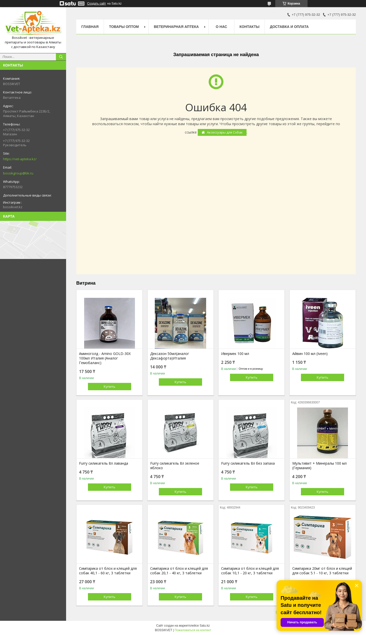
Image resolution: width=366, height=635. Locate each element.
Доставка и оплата (289, 27)
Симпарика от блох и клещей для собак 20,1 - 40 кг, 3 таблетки (179, 570)
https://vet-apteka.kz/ (20, 159)
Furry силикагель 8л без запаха (248, 463)
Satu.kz (205, 625)
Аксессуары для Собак (225, 132)
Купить (109, 386)
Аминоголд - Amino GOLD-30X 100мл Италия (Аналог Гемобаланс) (105, 358)
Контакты (249, 27)
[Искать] (61, 57)
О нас (221, 27)
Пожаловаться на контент (193, 630)
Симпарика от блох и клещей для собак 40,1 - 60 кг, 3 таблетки (108, 570)
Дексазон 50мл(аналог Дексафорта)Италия (169, 356)
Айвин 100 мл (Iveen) (310, 353)
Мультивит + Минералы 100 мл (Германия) (319, 465)
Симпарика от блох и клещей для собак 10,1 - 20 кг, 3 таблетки (250, 570)
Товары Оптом (124, 27)
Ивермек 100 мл (235, 353)
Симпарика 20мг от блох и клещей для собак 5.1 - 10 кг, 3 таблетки (322, 570)
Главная (90, 27)
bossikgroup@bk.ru (18, 173)
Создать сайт (96, 3)
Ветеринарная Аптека (176, 27)
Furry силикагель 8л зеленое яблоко (174, 465)
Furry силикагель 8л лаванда (103, 463)
